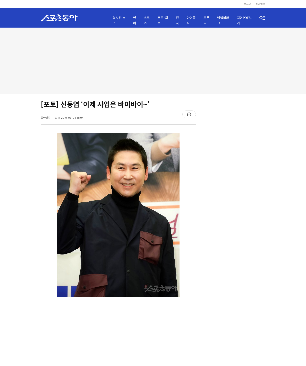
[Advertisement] (153, 60)
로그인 (247, 4)
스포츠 (147, 20)
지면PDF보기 (244, 20)
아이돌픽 (191, 20)
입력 (69, 117)
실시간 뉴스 (119, 20)
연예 (134, 20)
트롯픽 (206, 20)
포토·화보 (162, 20)
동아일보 (260, 4)
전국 (177, 20)
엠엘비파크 (223, 20)
